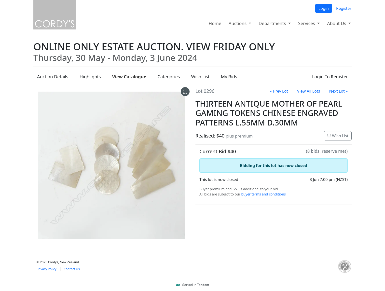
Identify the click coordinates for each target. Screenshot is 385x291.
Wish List (337, 136)
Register (343, 8)
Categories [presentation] (169, 77)
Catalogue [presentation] (129, 77)
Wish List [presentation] (200, 77)
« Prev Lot (279, 91)
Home (215, 23)
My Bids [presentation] (229, 77)
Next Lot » (338, 91)
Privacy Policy (46, 269)
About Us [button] (337, 23)
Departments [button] (273, 23)
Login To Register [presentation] (330, 77)
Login (323, 8)
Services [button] (307, 23)
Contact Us (72, 269)
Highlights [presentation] (90, 77)
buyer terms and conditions (263, 194)
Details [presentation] (52, 77)
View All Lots (308, 91)
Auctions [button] (238, 23)
